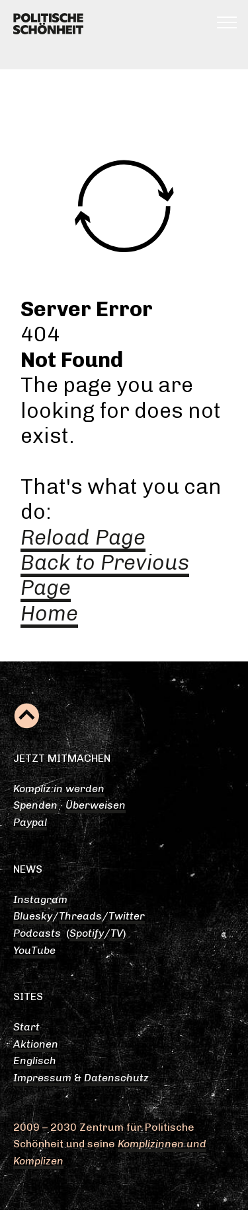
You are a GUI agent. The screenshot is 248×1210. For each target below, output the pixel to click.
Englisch (34, 1060)
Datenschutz (116, 1077)
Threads (80, 916)
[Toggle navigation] (227, 22)
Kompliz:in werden (58, 788)
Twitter (126, 916)
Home (49, 613)
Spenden (35, 805)
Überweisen (95, 805)
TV (116, 933)
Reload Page (83, 537)
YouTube (34, 950)
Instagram (40, 899)
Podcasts (37, 933)
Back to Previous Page (105, 575)
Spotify (86, 933)
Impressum (42, 1077)
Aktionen (35, 1044)
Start (26, 1027)
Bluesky (32, 916)
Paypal (30, 822)
